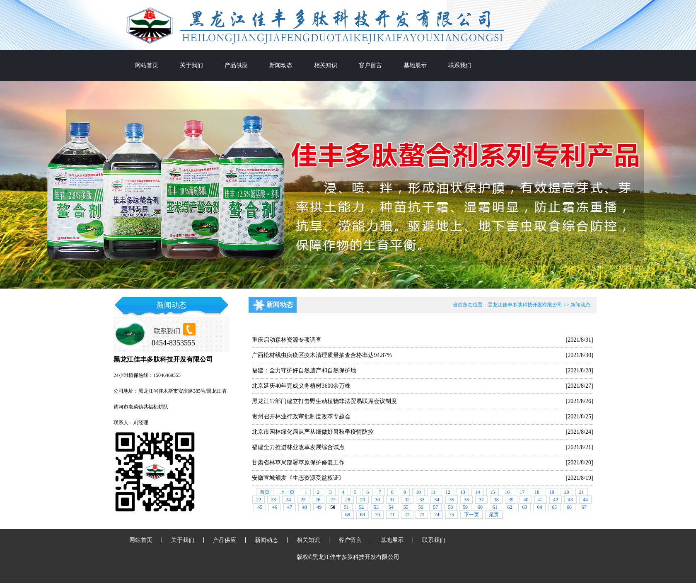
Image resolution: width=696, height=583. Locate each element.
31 (392, 500)
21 (581, 492)
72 (407, 514)
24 (288, 500)
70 (377, 514)
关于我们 (191, 65)
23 (273, 500)
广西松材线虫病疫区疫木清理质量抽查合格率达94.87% (322, 355)
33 (422, 500)
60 (480, 507)
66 (569, 507)
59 (465, 507)
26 (318, 500)
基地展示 (415, 65)
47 (289, 507)
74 (436, 514)
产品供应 (236, 65)
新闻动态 (280, 65)
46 (274, 507)
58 (450, 507)
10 (418, 492)
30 (377, 500)
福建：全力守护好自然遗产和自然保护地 (304, 370)
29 (362, 500)
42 (555, 500)
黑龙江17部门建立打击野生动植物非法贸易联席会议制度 (324, 401)
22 (258, 500)
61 (495, 507)
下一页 (471, 514)
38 (496, 500)
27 (332, 500)
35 (451, 500)
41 (540, 500)
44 (585, 500)
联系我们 (459, 65)
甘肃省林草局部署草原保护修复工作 (298, 462)
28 (347, 500)
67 (584, 507)
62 (510, 507)
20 (566, 492)
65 (554, 507)
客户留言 (370, 65)
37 (481, 500)
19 (551, 492)
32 (407, 500)
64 (539, 507)
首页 (265, 492)
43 (570, 500)
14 (477, 492)
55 (406, 507)
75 (451, 514)
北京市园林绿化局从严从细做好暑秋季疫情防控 (313, 432)
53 (376, 507)
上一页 (287, 492)
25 (303, 500)
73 (421, 514)
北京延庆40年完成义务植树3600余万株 (301, 386)
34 (436, 500)
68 (347, 514)
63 (524, 507)
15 (492, 492)
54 (391, 507)
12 (447, 492)
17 (522, 492)
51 (346, 507)
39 (511, 500)
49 (319, 507)
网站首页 (146, 65)
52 (361, 507)
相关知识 (325, 65)
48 (304, 507)
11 (433, 492)
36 (466, 500)
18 (536, 492)
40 (525, 500)
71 (392, 514)
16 (507, 492)
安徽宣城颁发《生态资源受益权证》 (298, 478)
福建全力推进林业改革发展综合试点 (298, 447)
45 (259, 507)
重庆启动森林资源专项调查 (286, 340)
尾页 (494, 514)
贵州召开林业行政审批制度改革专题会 (301, 416)
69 (362, 514)
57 (435, 507)
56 (420, 507)
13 (462, 492)
